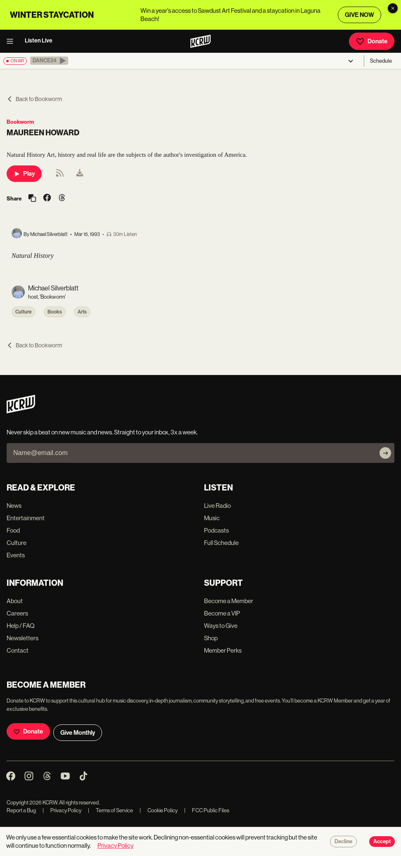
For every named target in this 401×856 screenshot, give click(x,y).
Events (16, 555)
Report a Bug (21, 810)
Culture (23, 312)
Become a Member (228, 600)
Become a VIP (222, 613)
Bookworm (20, 122)
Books (54, 312)
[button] (49, 61)
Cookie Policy (159, 810)
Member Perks (223, 650)
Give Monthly (77, 732)
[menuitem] (80, 173)
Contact (17, 650)
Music (212, 517)
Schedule (381, 61)
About (15, 600)
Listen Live (38, 40)
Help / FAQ (21, 625)
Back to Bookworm (34, 99)
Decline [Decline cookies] (343, 841)
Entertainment (26, 517)
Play (24, 173)
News (14, 505)
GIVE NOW (359, 15)
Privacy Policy (62, 810)
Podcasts (216, 530)
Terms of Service (110, 810)
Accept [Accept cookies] (382, 841)
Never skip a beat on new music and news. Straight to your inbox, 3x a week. (102, 432)
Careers (17, 613)
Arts (82, 312)
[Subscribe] (385, 453)
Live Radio (217, 505)
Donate (371, 41)
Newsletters (22, 637)
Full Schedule (221, 542)
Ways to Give (220, 625)
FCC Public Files (206, 810)
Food (13, 530)
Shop (211, 637)
